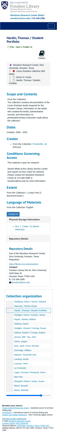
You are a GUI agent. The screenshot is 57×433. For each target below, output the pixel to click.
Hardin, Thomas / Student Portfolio (30, 310)
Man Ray (18, 377)
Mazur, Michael (21, 390)
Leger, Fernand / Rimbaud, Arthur (30, 372)
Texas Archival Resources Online (15, 408)
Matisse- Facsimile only (25, 355)
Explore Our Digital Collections (14, 415)
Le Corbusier (20, 368)
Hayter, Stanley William (25, 319)
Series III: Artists (23, 77)
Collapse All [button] (13, 214)
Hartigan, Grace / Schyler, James (29, 315)
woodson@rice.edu (21, 282)
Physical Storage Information (24, 219)
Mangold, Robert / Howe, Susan (29, 381)
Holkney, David (21, 324)
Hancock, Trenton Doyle (25, 306)
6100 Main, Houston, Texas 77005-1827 (33, 426)
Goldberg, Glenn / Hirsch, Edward (30, 301)
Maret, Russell (21, 385)
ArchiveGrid (7, 412)
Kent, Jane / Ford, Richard (26, 346)
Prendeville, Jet (39, 144)
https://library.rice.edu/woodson (23, 264)
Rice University (22, 423)
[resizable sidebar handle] (28, 395)
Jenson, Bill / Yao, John (25, 337)
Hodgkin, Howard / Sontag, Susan (30, 328)
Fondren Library (8, 423)
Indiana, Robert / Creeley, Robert (29, 332)
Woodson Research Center (24, 15)
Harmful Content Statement (14, 419)
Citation (41, 54)
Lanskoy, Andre (21, 359)
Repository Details (18, 238)
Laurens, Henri (21, 363)
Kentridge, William (22, 350)
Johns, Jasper (20, 341)
